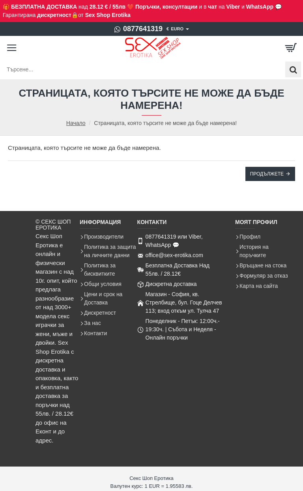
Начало (76, 123)
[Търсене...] (293, 69)
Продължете (267, 174)
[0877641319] (138, 29)
